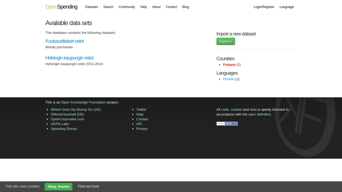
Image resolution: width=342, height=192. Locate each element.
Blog (185, 7)
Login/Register (264, 7)
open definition (259, 114)
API (139, 124)
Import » (225, 41)
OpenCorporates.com (67, 119)
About (156, 7)
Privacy (142, 129)
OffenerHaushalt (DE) (67, 114)
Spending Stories (64, 129)
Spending (61, 7)
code (225, 109)
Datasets (91, 7)
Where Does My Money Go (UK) (76, 109)
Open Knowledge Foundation (83, 102)
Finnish (228, 79)
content (236, 109)
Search (108, 7)
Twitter (141, 109)
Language (287, 7)
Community (127, 7)
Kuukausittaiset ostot (64, 41)
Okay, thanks (58, 187)
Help (143, 7)
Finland (229, 65)
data (253, 109)
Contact (171, 7)
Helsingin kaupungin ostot (69, 58)
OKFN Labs (60, 124)
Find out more (88, 186)
